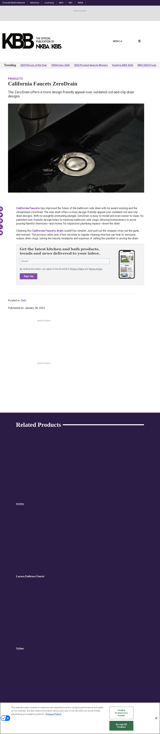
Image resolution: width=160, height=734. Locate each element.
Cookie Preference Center (121, 713)
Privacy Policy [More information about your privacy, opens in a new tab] (53, 714)
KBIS (61, 3)
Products (15, 78)
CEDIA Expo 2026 (60, 65)
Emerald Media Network (14, 3)
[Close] (156, 718)
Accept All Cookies (121, 725)
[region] (80, 718)
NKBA (80, 3)
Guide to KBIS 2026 (122, 65)
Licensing (49, 3)
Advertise (34, 3)
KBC (70, 3)
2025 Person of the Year (33, 65)
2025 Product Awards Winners (91, 65)
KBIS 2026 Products (148, 65)
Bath (23, 300)
